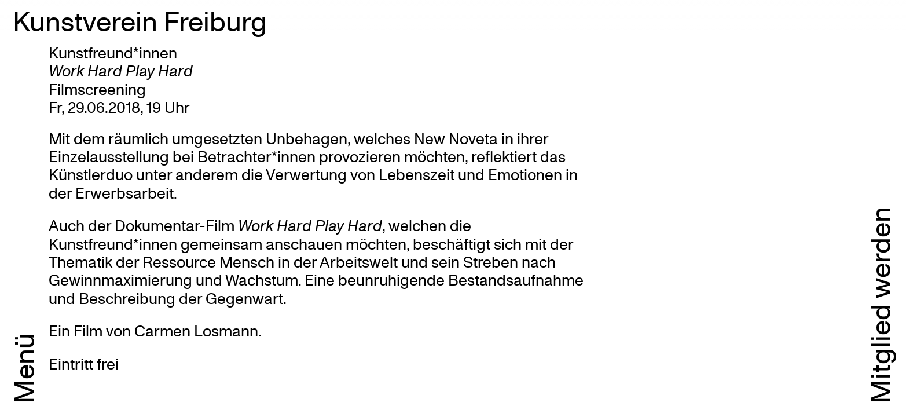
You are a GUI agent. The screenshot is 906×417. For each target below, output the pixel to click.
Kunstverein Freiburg (140, 20)
